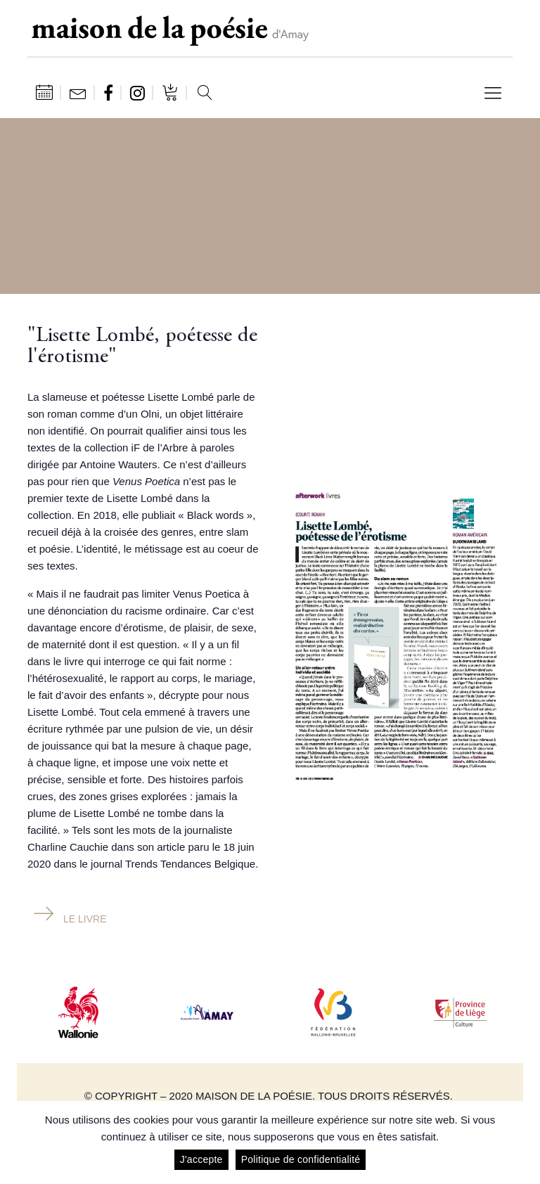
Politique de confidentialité (301, 1159)
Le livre (84, 919)
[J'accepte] (522, 1142)
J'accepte (201, 1159)
